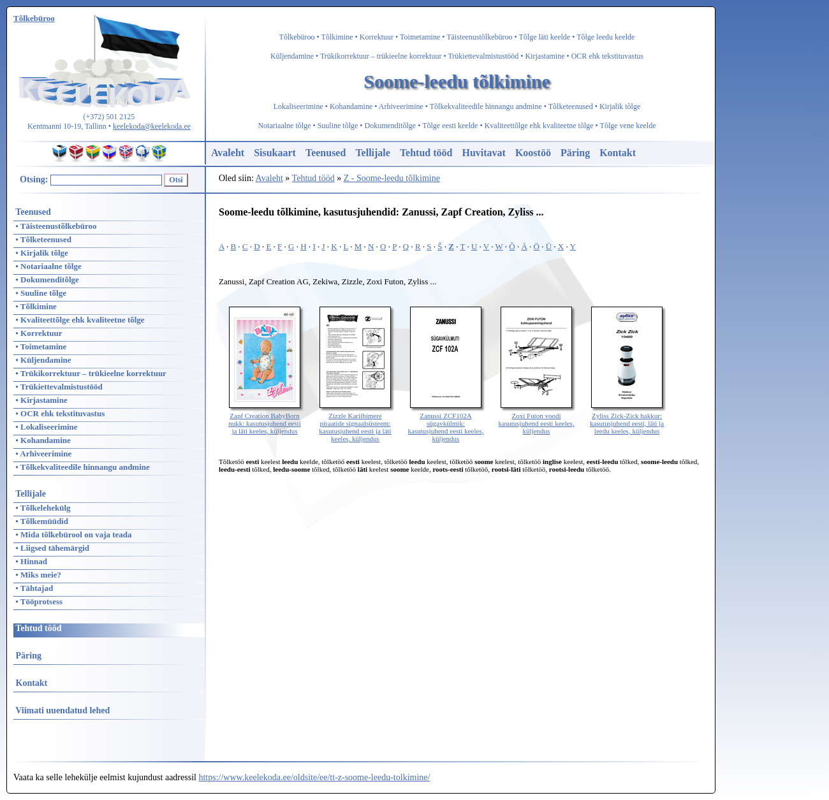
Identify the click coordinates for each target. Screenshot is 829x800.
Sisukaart (275, 152)
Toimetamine (420, 37)
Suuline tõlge (338, 125)
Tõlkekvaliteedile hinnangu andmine (486, 106)
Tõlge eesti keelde (450, 125)
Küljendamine (292, 56)
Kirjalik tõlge (619, 106)
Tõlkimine (337, 37)
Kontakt (617, 152)
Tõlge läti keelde (545, 37)
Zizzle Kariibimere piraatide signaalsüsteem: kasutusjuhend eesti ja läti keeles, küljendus (355, 423)
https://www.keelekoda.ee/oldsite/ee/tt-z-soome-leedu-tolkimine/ (314, 777)
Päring (575, 152)
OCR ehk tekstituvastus (607, 56)
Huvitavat (483, 152)
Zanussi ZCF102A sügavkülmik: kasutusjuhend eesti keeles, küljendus (446, 423)
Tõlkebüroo (297, 37)
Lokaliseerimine (298, 106)
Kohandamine (351, 106)
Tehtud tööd (426, 152)
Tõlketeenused (570, 106)
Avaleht (227, 152)
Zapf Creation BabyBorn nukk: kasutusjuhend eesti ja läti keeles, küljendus (264, 419)
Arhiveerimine (401, 106)
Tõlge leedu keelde (605, 37)
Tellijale (372, 152)
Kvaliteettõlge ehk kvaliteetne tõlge (539, 125)
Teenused (325, 152)
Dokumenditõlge (390, 125)
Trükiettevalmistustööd (483, 56)
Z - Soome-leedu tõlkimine (392, 178)
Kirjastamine (545, 56)
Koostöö (533, 152)
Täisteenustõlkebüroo (479, 37)
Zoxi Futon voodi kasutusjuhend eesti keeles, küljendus (537, 419)
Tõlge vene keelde (628, 125)
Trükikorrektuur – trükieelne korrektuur (381, 56)
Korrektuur (376, 37)
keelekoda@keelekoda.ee (152, 126)
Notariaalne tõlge (284, 125)
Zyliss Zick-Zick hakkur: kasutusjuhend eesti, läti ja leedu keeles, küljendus (627, 419)
